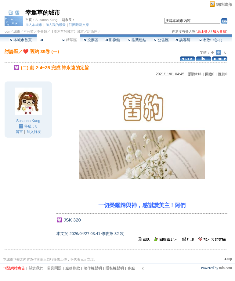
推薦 (222, 74)
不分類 (29, 31)
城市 (16, 31)
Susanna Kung (46, 20)
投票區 (90, 40)
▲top (228, 259)
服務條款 (72, 268)
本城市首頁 (20, 40)
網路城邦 (224, 4)
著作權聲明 (93, 268)
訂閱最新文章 (79, 25)
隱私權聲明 (115, 268)
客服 (131, 268)
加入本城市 (33, 25)
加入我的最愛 (55, 25)
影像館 (112, 40)
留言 (19, 132)
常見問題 (54, 268)
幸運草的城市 (42, 12)
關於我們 (36, 268)
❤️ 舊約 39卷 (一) (41, 51)
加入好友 (34, 132)
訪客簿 (182, 40)
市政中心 (210, 40)
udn (7, 31)
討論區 (47, 40)
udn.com (225, 268)
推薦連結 (137, 40)
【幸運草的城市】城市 (67, 31)
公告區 (161, 40)
